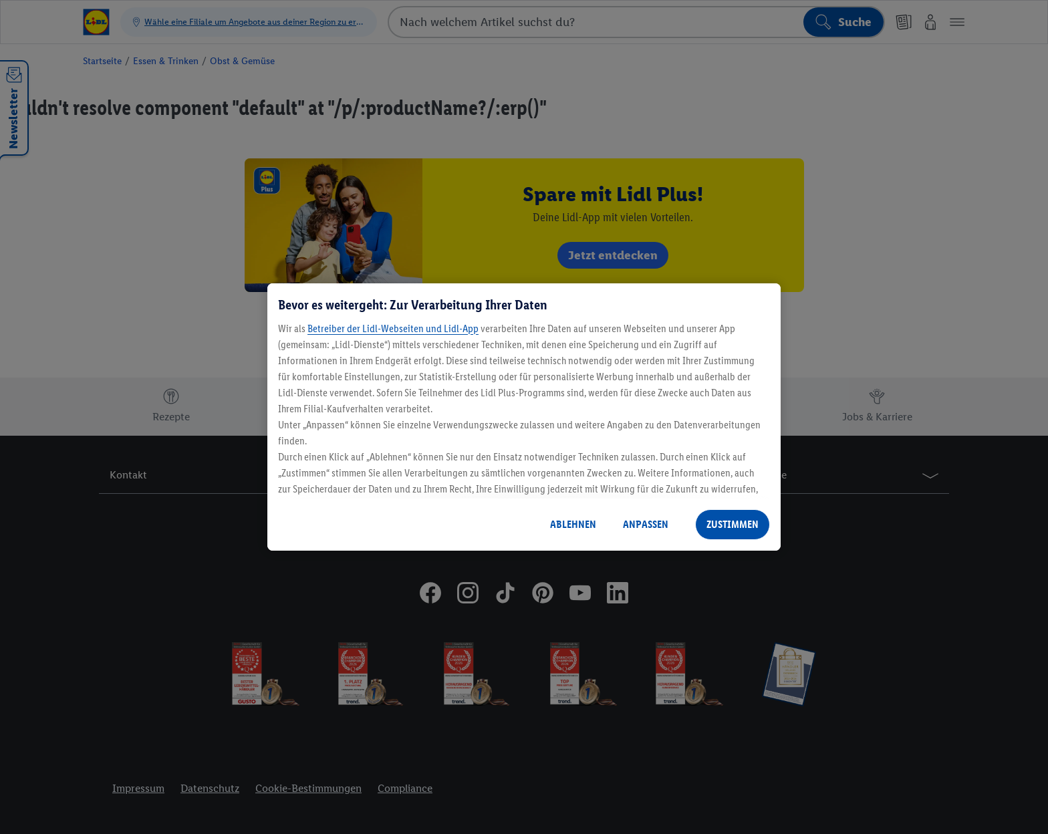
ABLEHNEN (573, 524)
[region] (524, 417)
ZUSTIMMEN (732, 524)
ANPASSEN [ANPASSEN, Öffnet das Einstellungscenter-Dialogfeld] (645, 524)
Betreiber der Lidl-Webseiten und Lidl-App (393, 328)
